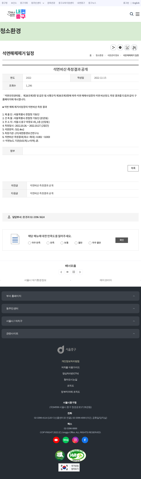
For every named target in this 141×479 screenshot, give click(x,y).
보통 (66, 243)
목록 (133, 168)
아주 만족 (36, 243)
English (136, 3)
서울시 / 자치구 (14, 321)
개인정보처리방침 (71, 361)
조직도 (70, 385)
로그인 (126, 3)
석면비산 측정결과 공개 (41, 185)
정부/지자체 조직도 (70, 391)
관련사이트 (12, 333)
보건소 (14, 3)
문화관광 (51, 3)
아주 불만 (96, 243)
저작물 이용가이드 (70, 367)
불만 (80, 243)
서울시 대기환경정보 (35, 280)
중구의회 (24, 3)
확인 (122, 240)
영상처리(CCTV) (70, 373)
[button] (80, 272)
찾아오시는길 (70, 379)
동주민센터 (12, 308)
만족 (52, 243)
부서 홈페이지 (13, 296)
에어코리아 (106, 280)
